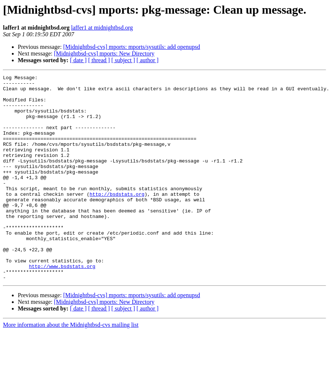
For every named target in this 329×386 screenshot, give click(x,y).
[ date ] (78, 60)
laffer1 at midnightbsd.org (102, 27)
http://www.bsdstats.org (62, 305)
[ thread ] (99, 60)
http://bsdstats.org (117, 218)
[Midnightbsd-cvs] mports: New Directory (104, 53)
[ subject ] (123, 60)
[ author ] (148, 60)
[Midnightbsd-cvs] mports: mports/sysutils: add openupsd (131, 47)
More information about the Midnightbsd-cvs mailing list (70, 366)
